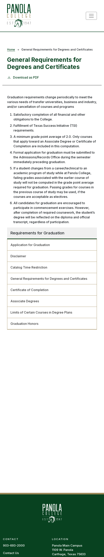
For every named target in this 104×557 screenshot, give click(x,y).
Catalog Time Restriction (28, 267)
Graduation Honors (24, 324)
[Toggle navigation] (91, 16)
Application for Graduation (30, 245)
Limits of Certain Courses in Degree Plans (41, 312)
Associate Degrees (24, 301)
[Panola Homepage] (52, 513)
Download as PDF (23, 77)
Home (11, 49)
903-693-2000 (14, 545)
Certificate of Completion (29, 290)
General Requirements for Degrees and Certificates (48, 279)
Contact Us (11, 553)
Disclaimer (18, 256)
